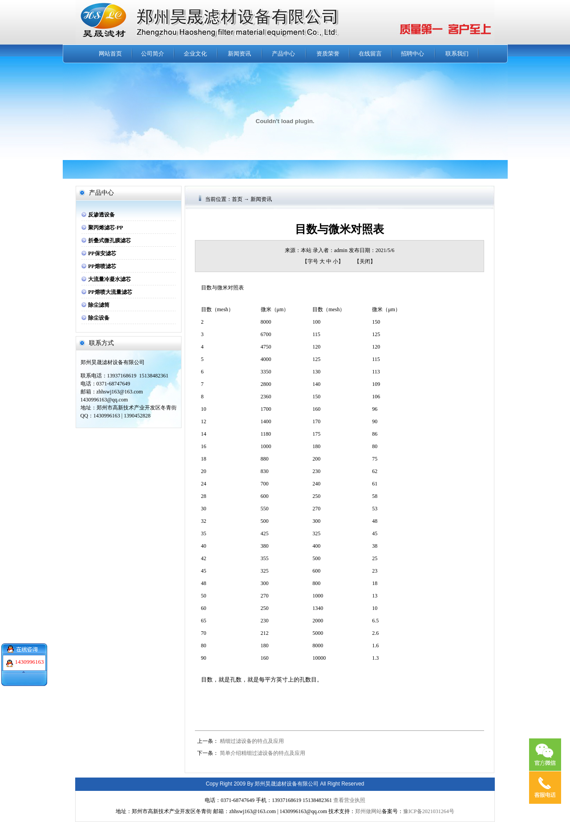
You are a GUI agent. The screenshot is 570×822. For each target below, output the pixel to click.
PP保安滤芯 (102, 253)
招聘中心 (412, 53)
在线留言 (370, 53)
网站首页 (110, 53)
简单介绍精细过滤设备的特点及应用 (262, 753)
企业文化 (195, 53)
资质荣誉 (328, 53)
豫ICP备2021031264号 (428, 811)
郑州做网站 (368, 811)
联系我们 (457, 53)
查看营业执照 (349, 800)
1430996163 (29, 656)
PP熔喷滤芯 (102, 266)
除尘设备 (98, 318)
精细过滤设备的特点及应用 (252, 741)
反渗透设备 (101, 215)
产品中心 (283, 53)
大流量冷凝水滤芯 (109, 279)
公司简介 (152, 53)
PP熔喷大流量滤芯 (110, 292)
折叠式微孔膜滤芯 (109, 240)
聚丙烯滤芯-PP (105, 228)
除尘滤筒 (98, 305)
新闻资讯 (239, 53)
